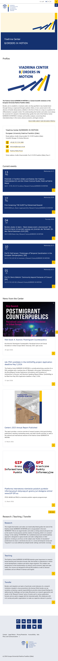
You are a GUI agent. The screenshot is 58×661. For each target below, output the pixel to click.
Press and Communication (10, 636)
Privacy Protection (22, 634)
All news (51, 512)
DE (50, 1)
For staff (42, 1)
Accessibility (32, 634)
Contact (5, 634)
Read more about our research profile (42, 121)
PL (48, 1)
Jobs (38, 634)
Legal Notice (12, 634)
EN (46, 1)
